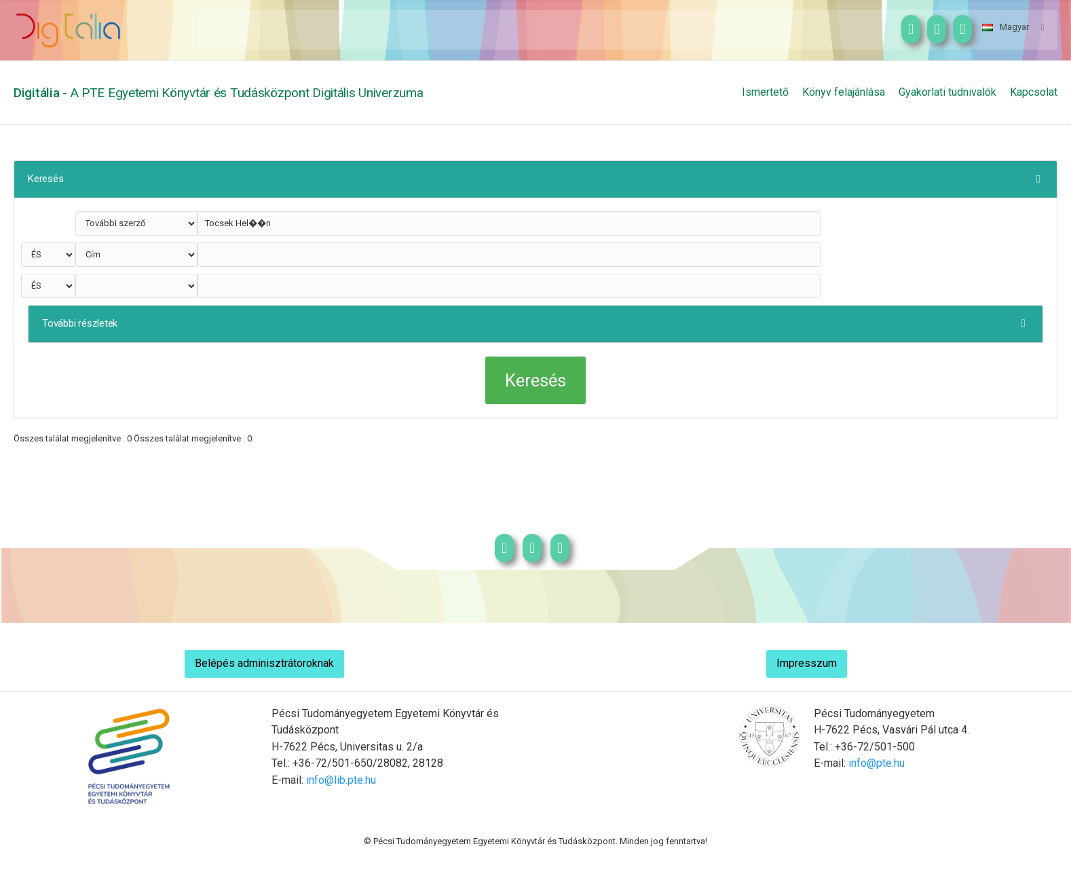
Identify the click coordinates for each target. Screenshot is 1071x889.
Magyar (1005, 27)
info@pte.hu (876, 763)
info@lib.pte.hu (341, 780)
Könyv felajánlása (843, 92)
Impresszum (806, 663)
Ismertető (765, 92)
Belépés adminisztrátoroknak (264, 663)
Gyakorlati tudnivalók (947, 92)
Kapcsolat (1033, 92)
